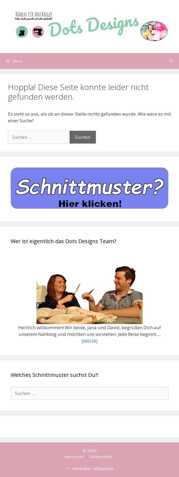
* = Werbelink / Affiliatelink (89, 468)
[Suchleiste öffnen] (171, 61)
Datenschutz (100, 456)
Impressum (73, 456)
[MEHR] (90, 341)
